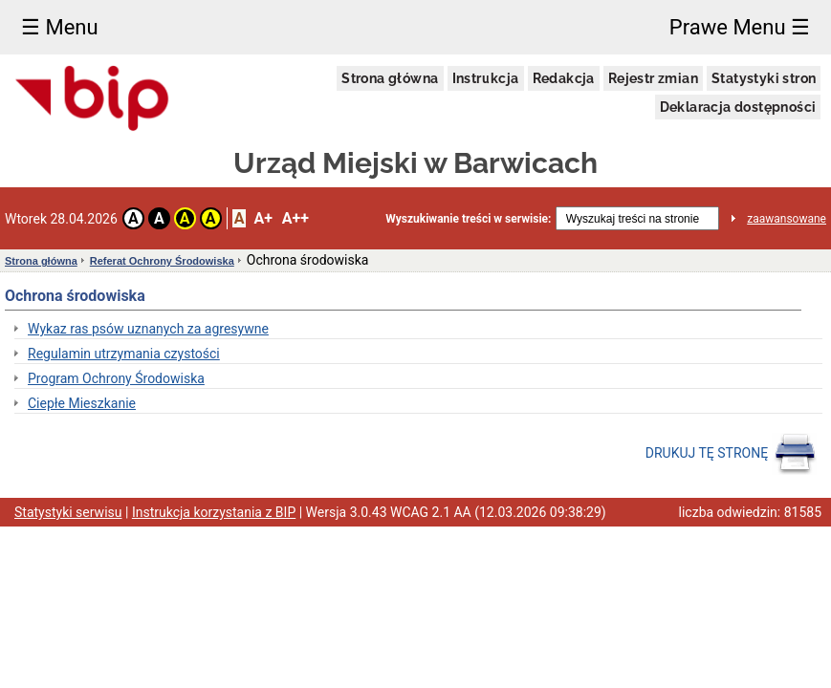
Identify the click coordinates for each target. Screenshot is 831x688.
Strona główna (389, 78)
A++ (295, 218)
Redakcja (564, 78)
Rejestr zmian (653, 78)
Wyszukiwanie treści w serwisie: (468, 219)
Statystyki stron (763, 78)
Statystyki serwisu (68, 512)
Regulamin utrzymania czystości (124, 353)
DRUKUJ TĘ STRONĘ (731, 454)
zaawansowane (786, 219)
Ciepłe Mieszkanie (82, 403)
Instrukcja (485, 78)
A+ (262, 218)
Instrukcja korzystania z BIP (213, 512)
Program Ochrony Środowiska (116, 378)
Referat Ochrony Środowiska (162, 261)
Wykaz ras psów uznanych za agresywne (148, 328)
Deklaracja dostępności (738, 107)
